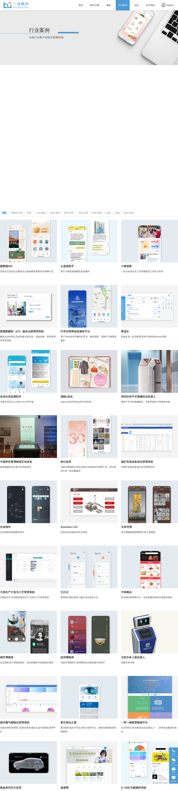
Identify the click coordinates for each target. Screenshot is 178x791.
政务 (29, 213)
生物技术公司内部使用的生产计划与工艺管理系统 (24, 597)
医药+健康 (54, 213)
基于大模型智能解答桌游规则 (75, 271)
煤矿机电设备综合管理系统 (137, 461)
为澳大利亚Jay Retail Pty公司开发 (17, 401)
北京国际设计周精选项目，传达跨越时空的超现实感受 (26, 662)
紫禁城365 (6, 266)
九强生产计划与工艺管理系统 (17, 592)
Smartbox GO (69, 527)
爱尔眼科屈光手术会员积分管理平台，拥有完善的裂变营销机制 (88, 729)
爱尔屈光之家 (69, 722)
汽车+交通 (83, 213)
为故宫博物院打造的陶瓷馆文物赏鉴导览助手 (83, 662)
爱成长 (125, 331)
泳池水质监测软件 (10, 396)
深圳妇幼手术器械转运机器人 (138, 396)
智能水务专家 (127, 662)
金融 (117, 213)
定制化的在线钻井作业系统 (74, 532)
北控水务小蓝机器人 (133, 657)
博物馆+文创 (17, 213)
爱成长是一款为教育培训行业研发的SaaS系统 (144, 336)
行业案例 (122, 5)
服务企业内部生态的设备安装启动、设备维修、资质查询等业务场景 (28, 338)
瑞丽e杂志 (67, 396)
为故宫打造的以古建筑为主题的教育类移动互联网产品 (26, 271)
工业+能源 (40, 213)
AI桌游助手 (67, 266)
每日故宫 (66, 461)
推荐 (4, 213)
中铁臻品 (126, 592)
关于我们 (150, 5)
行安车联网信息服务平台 (75, 331)
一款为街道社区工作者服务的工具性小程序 (142, 271)
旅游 (109, 213)
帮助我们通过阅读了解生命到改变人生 (79, 597)
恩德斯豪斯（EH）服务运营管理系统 (22, 331)
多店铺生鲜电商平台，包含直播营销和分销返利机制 (146, 597)
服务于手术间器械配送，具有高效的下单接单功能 (145, 401)
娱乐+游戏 (129, 213)
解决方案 (94, 5)
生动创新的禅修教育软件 (12, 532)
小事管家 (126, 266)
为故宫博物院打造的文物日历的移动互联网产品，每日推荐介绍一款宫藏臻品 (88, 469)
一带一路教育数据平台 (134, 722)
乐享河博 (126, 527)
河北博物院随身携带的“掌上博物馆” (138, 532)
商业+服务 (97, 213)
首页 (81, 5)
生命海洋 (5, 527)
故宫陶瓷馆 (67, 657)
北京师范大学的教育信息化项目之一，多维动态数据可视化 (149, 729)
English (167, 5)
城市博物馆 (6, 657)
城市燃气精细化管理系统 (14, 722)
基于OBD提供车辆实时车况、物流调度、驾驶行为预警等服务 (89, 338)
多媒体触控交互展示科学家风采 (15, 467)
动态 (136, 5)
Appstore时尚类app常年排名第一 (77, 401)
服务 (109, 5)
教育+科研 (69, 213)
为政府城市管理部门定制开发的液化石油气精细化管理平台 (28, 729)
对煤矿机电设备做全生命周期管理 (137, 467)
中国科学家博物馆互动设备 (16, 461)
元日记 (65, 592)
